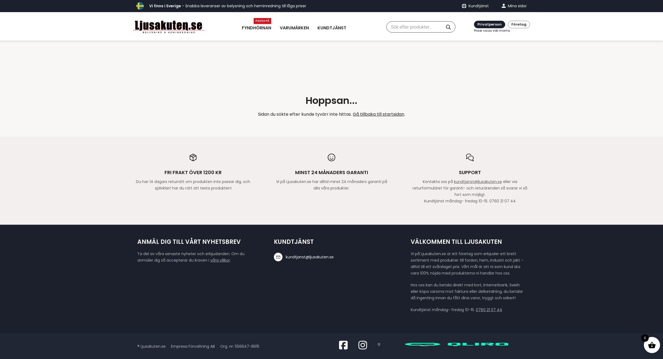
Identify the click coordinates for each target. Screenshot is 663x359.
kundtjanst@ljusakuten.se (478, 181)
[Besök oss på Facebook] (345, 345)
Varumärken (294, 28)
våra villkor (220, 260)
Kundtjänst (331, 28)
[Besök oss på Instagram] (364, 345)
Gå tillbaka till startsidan (378, 114)
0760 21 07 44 (489, 309)
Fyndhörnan (256, 28)
